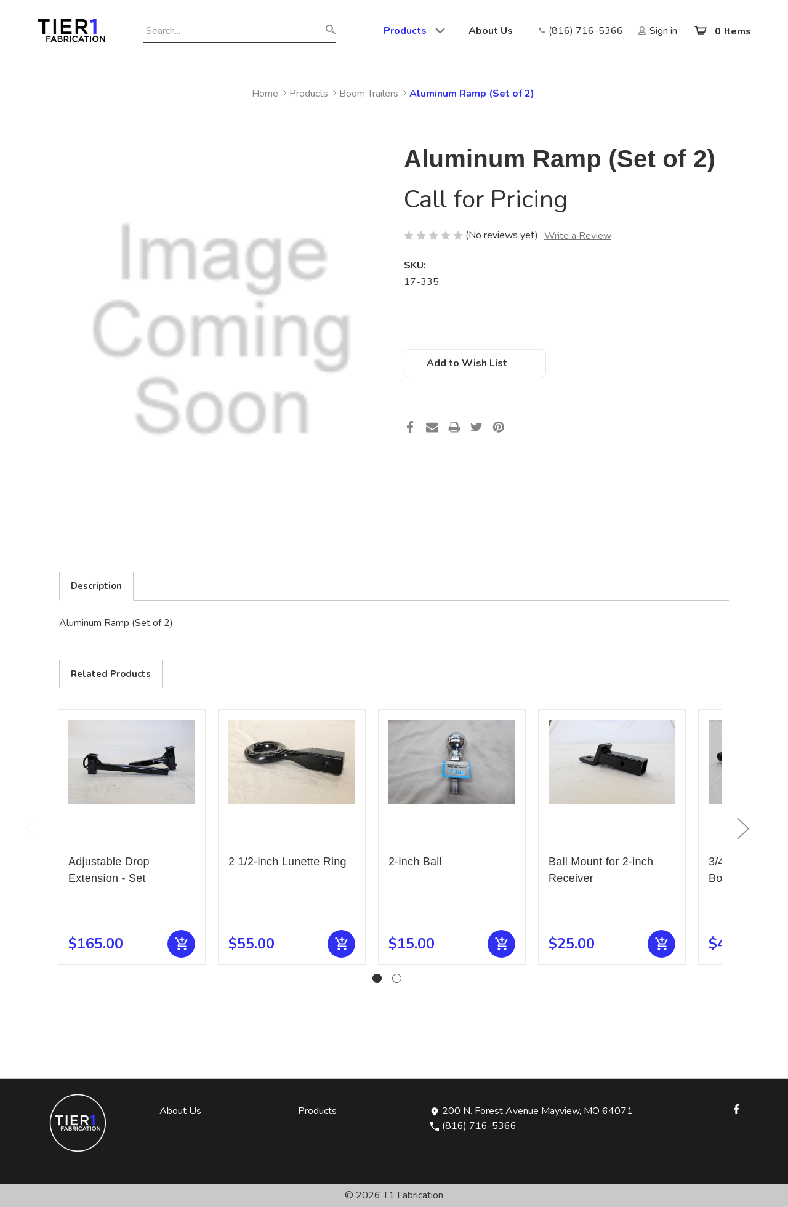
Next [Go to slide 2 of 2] (742, 828)
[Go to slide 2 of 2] (396, 978)
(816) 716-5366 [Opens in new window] (586, 31)
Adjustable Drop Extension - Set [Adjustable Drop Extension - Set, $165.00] (109, 870)
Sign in (663, 31)
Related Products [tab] (111, 674)
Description (96, 586)
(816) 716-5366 (473, 1126)
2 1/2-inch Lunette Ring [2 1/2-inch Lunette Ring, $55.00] (287, 862)
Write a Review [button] (577, 236)
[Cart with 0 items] (722, 31)
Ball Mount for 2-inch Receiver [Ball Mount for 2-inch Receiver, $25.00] (601, 870)
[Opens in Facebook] (736, 1108)
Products (415, 31)
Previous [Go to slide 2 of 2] (30, 828)
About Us (490, 31)
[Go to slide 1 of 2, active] (377, 978)
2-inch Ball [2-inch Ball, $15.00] (415, 862)
